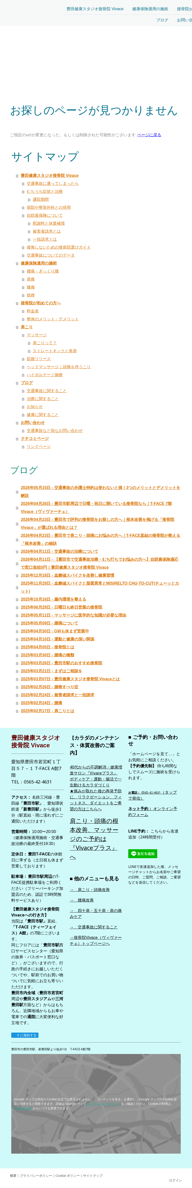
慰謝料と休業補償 (49, 223)
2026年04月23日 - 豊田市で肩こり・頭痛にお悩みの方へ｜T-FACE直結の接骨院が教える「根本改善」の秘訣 (100, 539)
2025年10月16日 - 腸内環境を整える (53, 599)
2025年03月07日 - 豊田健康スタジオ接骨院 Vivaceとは (70, 679)
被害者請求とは (47, 231)
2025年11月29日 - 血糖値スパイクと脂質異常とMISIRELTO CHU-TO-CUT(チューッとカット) (100, 587)
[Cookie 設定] (23, 1108)
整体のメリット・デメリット (53, 319)
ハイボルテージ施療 (45, 375)
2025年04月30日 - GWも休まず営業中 (55, 631)
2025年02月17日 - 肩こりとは (47, 711)
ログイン (175, 1180)
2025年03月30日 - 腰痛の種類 (47, 655)
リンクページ (39, 446)
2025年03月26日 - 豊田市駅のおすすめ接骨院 (61, 663)
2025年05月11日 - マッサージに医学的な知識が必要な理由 (73, 615)
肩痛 (31, 279)
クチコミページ (174, 17)
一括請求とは (45, 239)
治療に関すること (43, 399)
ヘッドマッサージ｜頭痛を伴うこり (59, 367)
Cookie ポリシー (68, 1175)
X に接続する (24, 1035)
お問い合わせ (140, 17)
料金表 (33, 311)
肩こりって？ (45, 343)
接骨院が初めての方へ (148, 5)
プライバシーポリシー (36, 1175)
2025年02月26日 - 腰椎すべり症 (49, 687)
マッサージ (37, 335)
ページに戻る (149, 135)
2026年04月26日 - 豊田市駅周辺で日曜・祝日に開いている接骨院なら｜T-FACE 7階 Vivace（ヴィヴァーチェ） (96, 507)
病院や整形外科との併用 (49, 207)
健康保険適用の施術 (101, 5)
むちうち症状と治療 (45, 191)
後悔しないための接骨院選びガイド (59, 247)
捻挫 (31, 295)
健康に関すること (43, 415)
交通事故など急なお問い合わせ (55, 430)
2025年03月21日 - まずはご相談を (51, 671)
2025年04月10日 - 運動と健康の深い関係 (57, 639)
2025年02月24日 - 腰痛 (41, 703)
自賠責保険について (45, 215)
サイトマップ (92, 1175)
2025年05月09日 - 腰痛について (49, 623)
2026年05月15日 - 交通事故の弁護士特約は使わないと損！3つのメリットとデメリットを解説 (100, 492)
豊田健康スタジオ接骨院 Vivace (45, 5)
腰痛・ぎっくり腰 (43, 271)
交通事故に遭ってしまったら (53, 183)
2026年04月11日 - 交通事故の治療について (59, 551)
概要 (13, 1175)
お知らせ (35, 407)
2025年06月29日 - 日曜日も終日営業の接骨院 (61, 607)
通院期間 (41, 199)
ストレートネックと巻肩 (55, 351)
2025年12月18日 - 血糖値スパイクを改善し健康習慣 (67, 575)
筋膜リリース (39, 359)
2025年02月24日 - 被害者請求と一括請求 (57, 695)
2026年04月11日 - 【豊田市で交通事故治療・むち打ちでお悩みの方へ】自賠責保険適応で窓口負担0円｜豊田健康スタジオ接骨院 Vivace (99, 563)
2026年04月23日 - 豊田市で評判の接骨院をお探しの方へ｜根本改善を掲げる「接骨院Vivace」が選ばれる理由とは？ (97, 523)
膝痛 (31, 287)
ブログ (113, 17)
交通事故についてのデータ (51, 255)
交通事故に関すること (47, 391)
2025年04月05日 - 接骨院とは (47, 647)
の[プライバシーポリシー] (103, 1104)
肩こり (182, 5)
